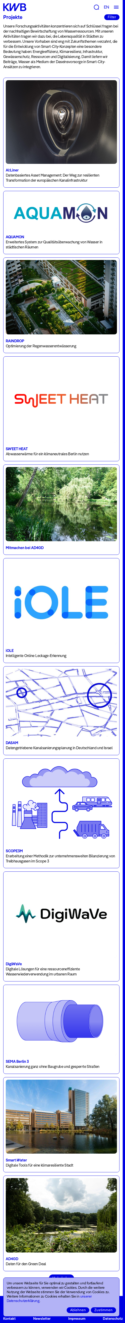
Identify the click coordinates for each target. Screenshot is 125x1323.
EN (106, 7)
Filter (112, 17)
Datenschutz (113, 1318)
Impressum (76, 1318)
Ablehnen (78, 1310)
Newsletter (42, 1318)
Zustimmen (103, 1310)
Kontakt (9, 1318)
